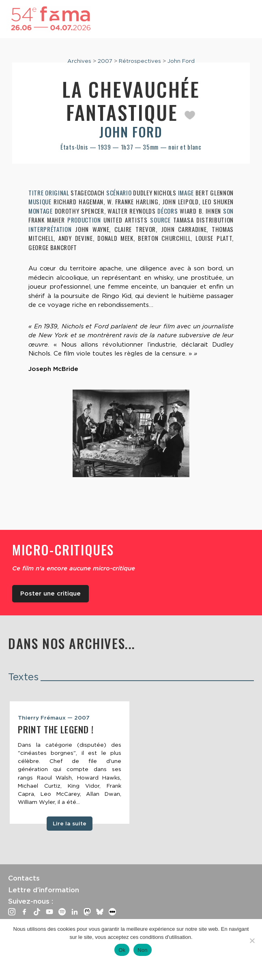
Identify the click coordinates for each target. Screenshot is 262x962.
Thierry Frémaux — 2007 (54, 717)
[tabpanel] (69, 762)
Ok (121, 950)
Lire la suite (69, 823)
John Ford (181, 61)
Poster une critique (50, 593)
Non (142, 950)
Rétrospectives (140, 61)
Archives (79, 61)
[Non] (252, 940)
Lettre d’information (43, 890)
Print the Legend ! (56, 729)
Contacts (24, 878)
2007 (105, 61)
